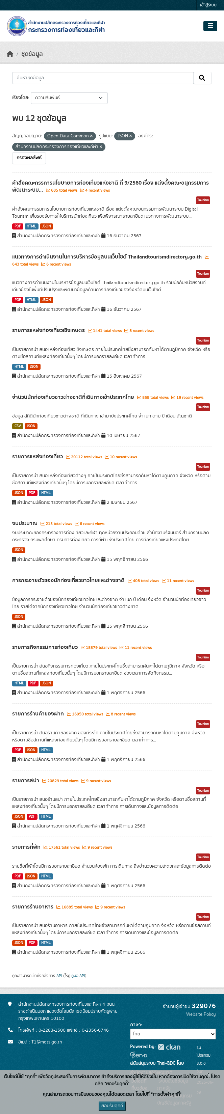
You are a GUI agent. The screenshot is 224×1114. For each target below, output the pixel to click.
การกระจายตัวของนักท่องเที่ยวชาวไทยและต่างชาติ (69, 580)
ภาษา (135, 1025)
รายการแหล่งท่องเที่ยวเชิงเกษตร (49, 330)
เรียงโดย (20, 97)
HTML (31, 226)
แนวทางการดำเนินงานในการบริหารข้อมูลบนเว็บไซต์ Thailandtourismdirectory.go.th (107, 256)
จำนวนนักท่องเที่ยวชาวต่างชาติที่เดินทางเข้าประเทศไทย (73, 397)
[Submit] (202, 78)
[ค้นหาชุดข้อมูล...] (103, 78)
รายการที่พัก (27, 847)
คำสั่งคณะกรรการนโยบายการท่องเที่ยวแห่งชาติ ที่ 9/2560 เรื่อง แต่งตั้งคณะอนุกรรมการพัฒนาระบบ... (110, 186)
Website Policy (201, 1014)
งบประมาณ (25, 523)
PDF (18, 226)
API (59, 976)
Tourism (203, 200)
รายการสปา (26, 780)
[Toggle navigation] (210, 26)
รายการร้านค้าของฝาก (38, 713)
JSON (46, 226)
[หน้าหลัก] (10, 54)
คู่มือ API (78, 976)
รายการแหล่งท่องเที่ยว (38, 456)
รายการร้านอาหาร (33, 906)
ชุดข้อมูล (32, 54)
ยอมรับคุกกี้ (112, 1106)
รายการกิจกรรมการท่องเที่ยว (45, 647)
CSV (18, 426)
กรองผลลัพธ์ (29, 158)
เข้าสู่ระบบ (208, 5)
